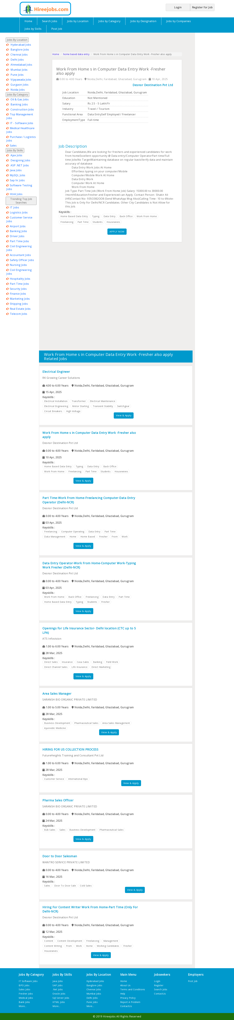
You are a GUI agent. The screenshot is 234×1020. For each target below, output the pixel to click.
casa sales (83, 661)
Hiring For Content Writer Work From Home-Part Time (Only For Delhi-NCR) (90, 909)
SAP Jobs (57, 985)
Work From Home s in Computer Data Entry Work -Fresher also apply (89, 435)
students (98, 221)
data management (54, 536)
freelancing (66, 221)
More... (22, 1006)
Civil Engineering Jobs (19, 248)
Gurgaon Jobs (19, 84)
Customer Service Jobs (19, 219)
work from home (147, 216)
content (48, 940)
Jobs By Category (17, 94)
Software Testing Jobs (19, 187)
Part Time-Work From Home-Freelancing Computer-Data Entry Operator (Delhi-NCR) (88, 500)
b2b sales (49, 829)
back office (126, 216)
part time (83, 221)
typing (95, 216)
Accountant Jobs (20, 255)
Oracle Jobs (58, 993)
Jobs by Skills (33, 29)
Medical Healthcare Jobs (20, 130)
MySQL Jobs (17, 175)
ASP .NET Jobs (20, 165)
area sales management (116, 723)
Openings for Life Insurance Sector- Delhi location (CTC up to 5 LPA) (89, 630)
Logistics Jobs (19, 212)
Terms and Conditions (132, 989)
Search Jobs (49, 21)
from (115, 536)
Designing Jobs (20, 160)
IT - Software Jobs (21, 123)
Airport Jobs (18, 226)
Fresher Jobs (26, 993)
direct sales (51, 661)
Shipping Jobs (19, 304)
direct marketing (100, 667)
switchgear (123, 406)
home (73, 536)
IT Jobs (14, 207)
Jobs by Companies (178, 21)
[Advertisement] (19, 365)
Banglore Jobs (20, 49)
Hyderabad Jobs (21, 44)
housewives (113, 221)
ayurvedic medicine (55, 728)
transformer (79, 401)
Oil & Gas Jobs (20, 99)
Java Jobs (16, 170)
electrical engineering (56, 406)
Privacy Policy (128, 997)
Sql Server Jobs (60, 997)
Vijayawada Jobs (21, 79)
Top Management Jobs (19, 116)
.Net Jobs (57, 989)
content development (69, 940)
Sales (13, 145)
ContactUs (126, 1006)
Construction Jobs (22, 109)
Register (158, 985)
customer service (54, 778)
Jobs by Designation (143, 21)
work (125, 536)
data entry (110, 216)
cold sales (86, 885)
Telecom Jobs (18, 314)
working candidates (108, 945)
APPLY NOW (117, 231)
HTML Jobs (58, 1002)
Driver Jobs (17, 236)
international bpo (78, 778)
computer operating (72, 531)
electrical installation (56, 401)
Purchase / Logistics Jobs (21, 138)
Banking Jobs (19, 104)
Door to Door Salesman (59, 856)
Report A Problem (130, 1002)
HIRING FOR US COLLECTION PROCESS (70, 749)
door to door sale (65, 885)
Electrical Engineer (56, 372)
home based (87, 536)
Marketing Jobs (20, 298)
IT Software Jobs (28, 981)
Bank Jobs (24, 1002)
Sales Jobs (24, 989)
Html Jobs (16, 194)
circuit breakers (53, 411)
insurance (67, 661)
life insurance (79, 667)
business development (57, 723)
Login (157, 981)
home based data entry (76, 54)
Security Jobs (18, 289)
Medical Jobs (26, 997)
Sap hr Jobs (17, 180)
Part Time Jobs (19, 241)
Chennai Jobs (19, 54)
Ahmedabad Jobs (21, 64)
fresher (103, 536)
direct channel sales (55, 667)
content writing (53, 945)
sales (62, 829)
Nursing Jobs (18, 265)
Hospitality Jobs (20, 278)
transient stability (103, 406)
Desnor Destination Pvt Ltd (153, 85)
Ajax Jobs (16, 155)
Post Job (56, 29)
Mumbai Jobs (19, 69)
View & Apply (123, 415)
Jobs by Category (109, 21)
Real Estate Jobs (20, 309)
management (110, 940)
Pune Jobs (17, 74)
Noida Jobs (18, 89)
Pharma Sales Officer (57, 800)
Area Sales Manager (56, 693)
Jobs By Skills (15, 150)
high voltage (73, 411)
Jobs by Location (78, 21)
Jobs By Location (17, 40)
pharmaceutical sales (86, 723)
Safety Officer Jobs (22, 260)
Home (28, 21)
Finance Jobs (18, 293)
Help (122, 993)
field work (112, 661)
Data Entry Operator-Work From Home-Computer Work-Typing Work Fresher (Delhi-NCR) (89, 565)
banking (97, 661)
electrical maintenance (102, 401)
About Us (125, 985)
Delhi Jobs (17, 59)
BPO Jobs (24, 985)
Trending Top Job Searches (21, 200)
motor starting (80, 406)
